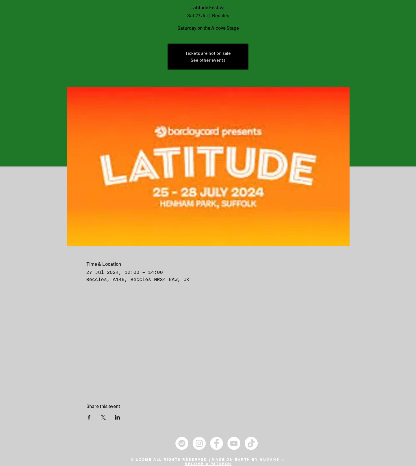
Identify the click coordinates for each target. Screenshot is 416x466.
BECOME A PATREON (208, 464)
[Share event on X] (103, 417)
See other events (208, 60)
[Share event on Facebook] (89, 417)
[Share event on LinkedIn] (117, 417)
